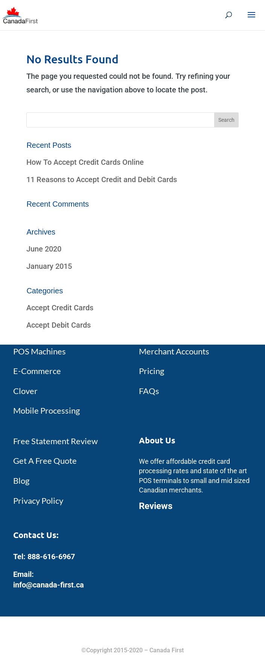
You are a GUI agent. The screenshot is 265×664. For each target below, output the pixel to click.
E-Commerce (37, 371)
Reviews (155, 506)
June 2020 (43, 248)
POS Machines (39, 351)
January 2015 (49, 266)
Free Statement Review (55, 441)
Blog (21, 480)
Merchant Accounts (174, 351)
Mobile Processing (46, 410)
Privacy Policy (38, 500)
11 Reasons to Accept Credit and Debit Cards (101, 179)
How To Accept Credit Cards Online (85, 162)
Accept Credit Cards (59, 307)
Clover (25, 391)
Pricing (151, 371)
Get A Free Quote (45, 460)
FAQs (149, 391)
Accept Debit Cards (58, 325)
